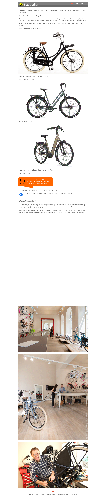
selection (53, 206)
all (46, 212)
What (76, 3)
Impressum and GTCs (67, 494)
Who (72, 3)
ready (22, 212)
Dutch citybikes (43, 76)
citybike (29, 173)
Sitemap (54, 494)
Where (81, 3)
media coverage (71, 212)
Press (75, 494)
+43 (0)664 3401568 (66, 193)
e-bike (29, 175)
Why (85, 3)
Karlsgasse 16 (43, 193)
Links (58, 494)
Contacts (48, 494)
